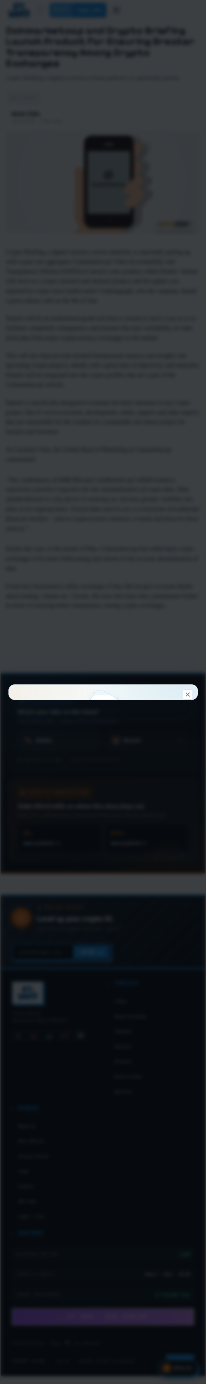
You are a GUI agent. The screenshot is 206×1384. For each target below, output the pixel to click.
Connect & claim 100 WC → (60, 783)
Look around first (146, 783)
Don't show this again (103, 818)
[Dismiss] (188, 563)
